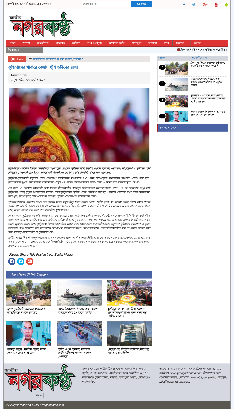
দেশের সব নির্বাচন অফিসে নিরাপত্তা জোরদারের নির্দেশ (128, 351)
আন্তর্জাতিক (42, 43)
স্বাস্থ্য (166, 43)
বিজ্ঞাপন (181, 43)
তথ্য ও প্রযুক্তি (95, 43)
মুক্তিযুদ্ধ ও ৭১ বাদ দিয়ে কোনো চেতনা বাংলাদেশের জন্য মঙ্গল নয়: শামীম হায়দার (127, 312)
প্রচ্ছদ (12, 43)
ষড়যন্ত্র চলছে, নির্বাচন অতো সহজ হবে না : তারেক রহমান (26, 351)
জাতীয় (26, 43)
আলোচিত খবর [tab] (199, 58)
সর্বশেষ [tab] (161, 58)
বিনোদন (153, 43)
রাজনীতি (60, 43)
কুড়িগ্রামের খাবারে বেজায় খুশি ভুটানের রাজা (43, 67)
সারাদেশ (78, 59)
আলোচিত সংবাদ (55, 59)
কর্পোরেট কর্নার (117, 43)
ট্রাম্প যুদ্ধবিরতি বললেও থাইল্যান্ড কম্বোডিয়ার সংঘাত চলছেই (26, 311)
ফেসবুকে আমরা (168, 128)
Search (141, 3)
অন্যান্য (199, 43)
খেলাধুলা (136, 43)
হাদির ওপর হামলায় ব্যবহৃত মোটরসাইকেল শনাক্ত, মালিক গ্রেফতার (74, 352)
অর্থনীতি (76, 43)
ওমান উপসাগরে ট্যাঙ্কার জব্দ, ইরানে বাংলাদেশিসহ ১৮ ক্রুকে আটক (77, 311)
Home (17, 59)
